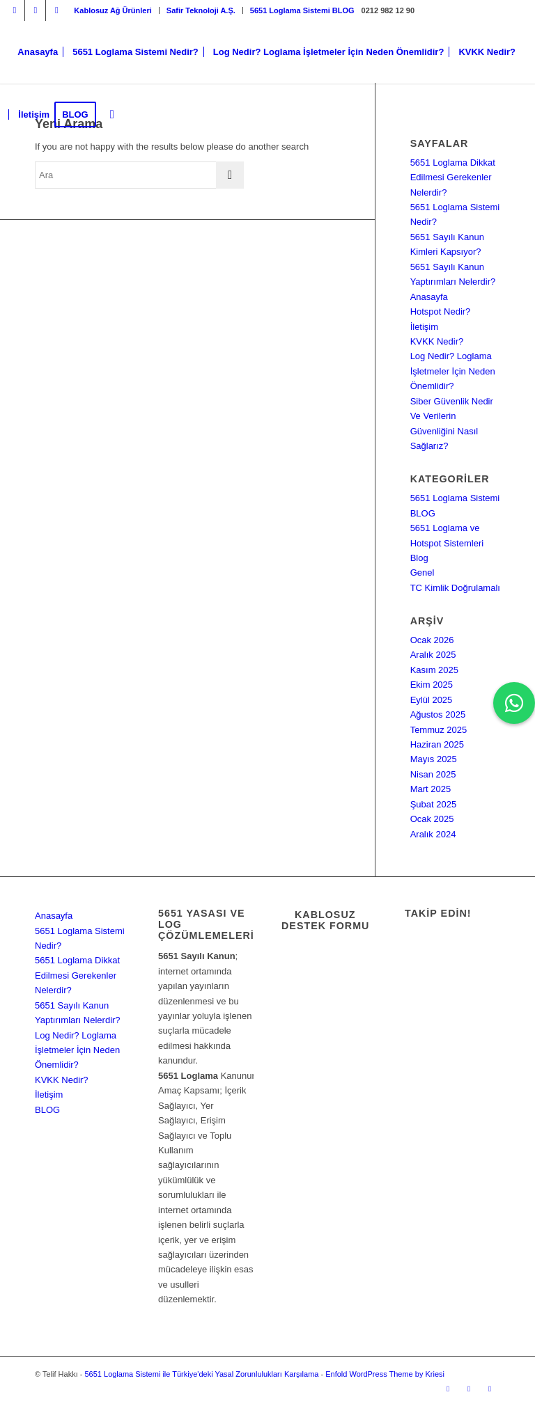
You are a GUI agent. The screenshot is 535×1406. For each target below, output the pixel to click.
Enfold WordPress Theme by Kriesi (384, 1374)
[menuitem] (113, 10)
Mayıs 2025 (433, 759)
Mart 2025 (430, 789)
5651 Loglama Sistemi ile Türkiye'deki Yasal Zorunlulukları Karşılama (201, 1374)
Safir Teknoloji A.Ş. (200, 10)
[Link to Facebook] (35, 10)
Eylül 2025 (431, 700)
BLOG (47, 1110)
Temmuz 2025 (438, 730)
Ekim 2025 (431, 684)
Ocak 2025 (432, 819)
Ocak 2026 (432, 640)
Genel (422, 572)
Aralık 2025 (433, 654)
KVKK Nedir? (437, 341)
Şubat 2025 (433, 804)
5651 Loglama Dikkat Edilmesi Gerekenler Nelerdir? (452, 177)
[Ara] (112, 115)
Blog (419, 558)
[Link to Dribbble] (56, 10)
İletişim (424, 327)
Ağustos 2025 (438, 714)
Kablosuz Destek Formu (325, 920)
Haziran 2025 (437, 744)
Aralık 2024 (433, 834)
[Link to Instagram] (14, 10)
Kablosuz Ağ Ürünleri (112, 10)
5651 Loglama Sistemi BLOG (302, 10)
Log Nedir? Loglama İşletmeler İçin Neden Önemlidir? (452, 371)
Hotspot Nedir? (440, 311)
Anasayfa (429, 297)
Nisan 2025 (433, 774)
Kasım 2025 (434, 670)
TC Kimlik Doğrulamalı (455, 588)
